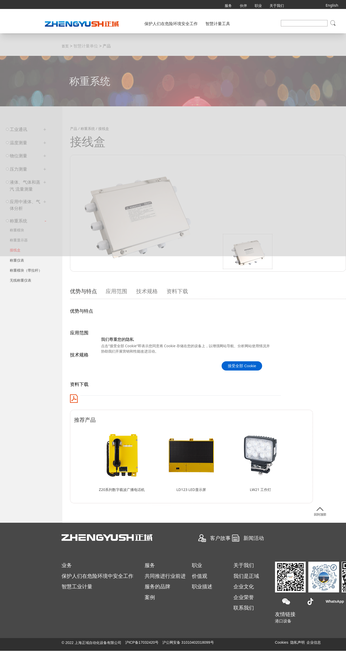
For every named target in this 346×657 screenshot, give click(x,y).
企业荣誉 (243, 597)
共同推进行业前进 (165, 576)
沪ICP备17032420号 (142, 642)
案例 (150, 597)
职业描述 (202, 586)
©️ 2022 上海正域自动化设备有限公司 (91, 643)
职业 (258, 5)
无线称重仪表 (20, 280)
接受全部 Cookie (242, 366)
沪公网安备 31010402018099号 (188, 642)
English (331, 4)
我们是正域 (246, 576)
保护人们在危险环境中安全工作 (97, 576)
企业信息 (314, 642)
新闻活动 (253, 537)
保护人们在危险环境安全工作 (171, 24)
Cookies (281, 642)
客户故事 (220, 537)
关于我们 (277, 5)
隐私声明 (297, 642)
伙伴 (243, 5)
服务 (228, 5)
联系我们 (243, 608)
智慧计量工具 (217, 24)
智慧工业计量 (77, 586)
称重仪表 (17, 260)
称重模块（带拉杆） (26, 270)
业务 (67, 565)
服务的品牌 (157, 586)
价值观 (199, 576)
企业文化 (243, 586)
